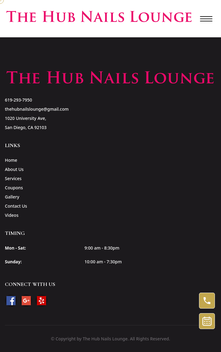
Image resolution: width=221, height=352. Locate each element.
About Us (14, 169)
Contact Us (16, 206)
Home (11, 160)
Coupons (14, 188)
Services (13, 178)
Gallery (12, 197)
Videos (11, 215)
